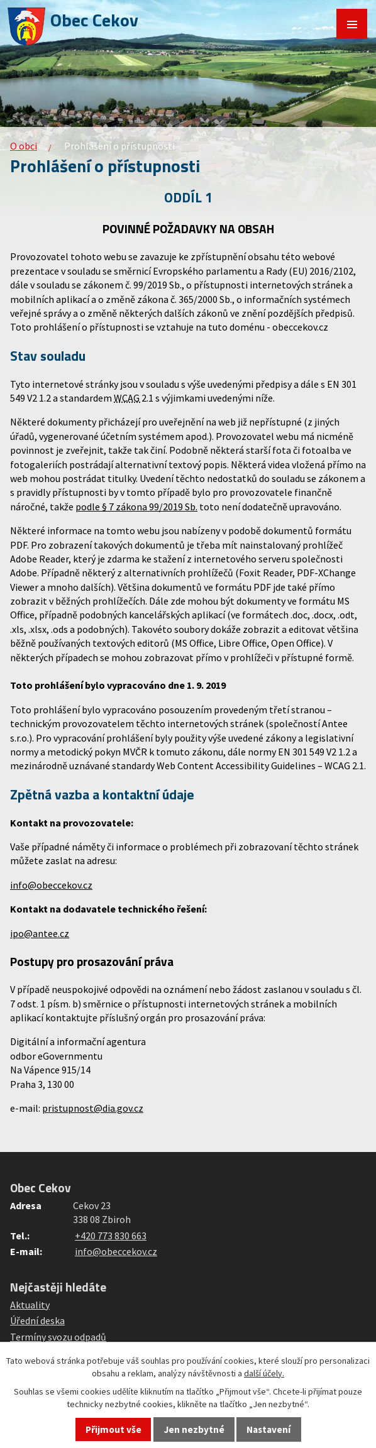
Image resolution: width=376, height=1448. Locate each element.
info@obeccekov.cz (51, 885)
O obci (23, 146)
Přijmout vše (113, 1429)
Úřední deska (37, 1320)
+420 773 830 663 (111, 1235)
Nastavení (268, 1429)
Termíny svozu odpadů (58, 1336)
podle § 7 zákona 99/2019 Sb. (136, 506)
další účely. (264, 1373)
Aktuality (30, 1304)
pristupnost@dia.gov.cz (92, 1108)
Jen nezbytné (194, 1429)
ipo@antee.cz (39, 933)
